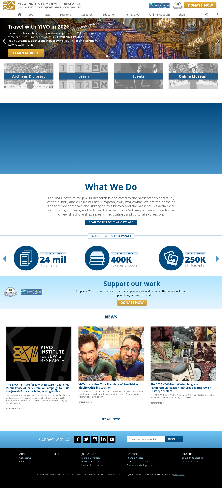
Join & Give (132, 14)
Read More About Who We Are (111, 222)
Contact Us (25, 457)
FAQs (22, 461)
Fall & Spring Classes (192, 457)
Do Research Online (137, 461)
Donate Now (114, 302)
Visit (47, 14)
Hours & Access (134, 457)
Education (109, 14)
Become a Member (91, 461)
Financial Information (92, 465)
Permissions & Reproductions (142, 465)
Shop (182, 14)
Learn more (24, 53)
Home (21, 15)
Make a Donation (90, 457)
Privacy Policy (179, 474)
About (30, 14)
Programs (65, 14)
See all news (111, 422)
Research (87, 14)
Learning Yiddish (190, 461)
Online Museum (159, 14)
